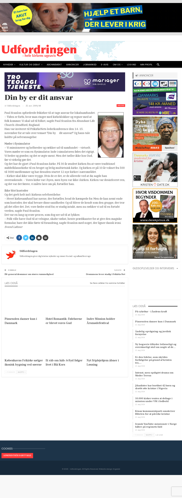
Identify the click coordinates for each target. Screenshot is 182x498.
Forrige (10, 372)
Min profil (146, 64)
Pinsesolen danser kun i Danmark (155, 321)
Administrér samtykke (17, 455)
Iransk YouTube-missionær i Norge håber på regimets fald (156, 425)
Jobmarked (90, 64)
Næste (21, 372)
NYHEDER (8, 64)
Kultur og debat (30, 64)
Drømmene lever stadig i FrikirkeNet (105, 274)
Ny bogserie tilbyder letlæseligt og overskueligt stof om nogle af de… (155, 346)
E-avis (105, 64)
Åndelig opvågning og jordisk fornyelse (153, 333)
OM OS (117, 64)
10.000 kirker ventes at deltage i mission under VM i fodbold (153, 400)
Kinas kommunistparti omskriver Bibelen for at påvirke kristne (155, 412)
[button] (158, 65)
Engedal (116, 469)
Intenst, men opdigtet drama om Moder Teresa (154, 374)
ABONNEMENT (54, 64)
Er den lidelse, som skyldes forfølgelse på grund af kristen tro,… (153, 360)
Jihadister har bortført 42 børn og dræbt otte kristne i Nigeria (155, 387)
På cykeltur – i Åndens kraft (151, 311)
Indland (120, 105)
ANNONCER (72, 64)
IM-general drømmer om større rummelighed (28, 274)
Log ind (131, 64)
